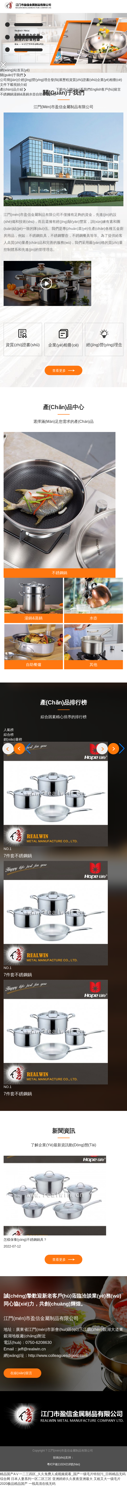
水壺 (32, 94)
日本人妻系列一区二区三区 (31, 1479)
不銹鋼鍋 (6, 94)
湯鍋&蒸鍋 (21, 94)
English (95, 89)
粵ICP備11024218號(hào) (63, 1464)
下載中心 (62, 89)
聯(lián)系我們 (79, 89)
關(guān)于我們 (12, 75)
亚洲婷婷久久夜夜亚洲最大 (72, 1479)
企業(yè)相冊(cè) (109, 80)
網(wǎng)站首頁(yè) (15, 70)
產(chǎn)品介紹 (12, 89)
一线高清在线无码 (42, 1484)
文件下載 (6, 84)
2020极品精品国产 (14, 1484)
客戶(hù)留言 (111, 89)
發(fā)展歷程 (60, 80)
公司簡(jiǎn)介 (10, 80)
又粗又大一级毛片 (107, 1479)
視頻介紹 (20, 84)
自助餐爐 (42, 94)
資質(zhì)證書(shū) (83, 80)
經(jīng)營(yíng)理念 (36, 80)
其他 (52, 94)
